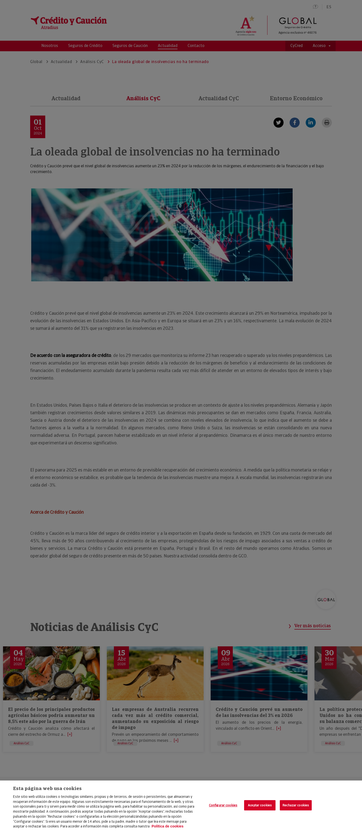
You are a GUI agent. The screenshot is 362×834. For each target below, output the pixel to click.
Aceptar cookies (260, 805)
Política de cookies (168, 826)
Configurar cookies (223, 805)
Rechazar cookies (296, 805)
